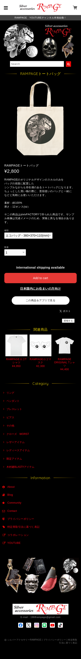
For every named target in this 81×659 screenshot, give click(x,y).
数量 (6, 247)
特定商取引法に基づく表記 (23, 526)
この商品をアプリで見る (40, 300)
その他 (10, 425)
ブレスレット (14, 409)
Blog (10, 494)
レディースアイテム (18, 450)
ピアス (10, 417)
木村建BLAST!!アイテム (20, 466)
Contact (12, 510)
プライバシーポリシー (20, 518)
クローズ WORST (17, 434)
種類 (6, 230)
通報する (68, 321)
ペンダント (12, 400)
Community (14, 502)
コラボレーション (18, 535)
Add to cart (40, 278)
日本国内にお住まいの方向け (40, 288)
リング (10, 392)
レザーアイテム (15, 442)
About (11, 486)
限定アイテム (14, 458)
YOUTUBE (14, 542)
